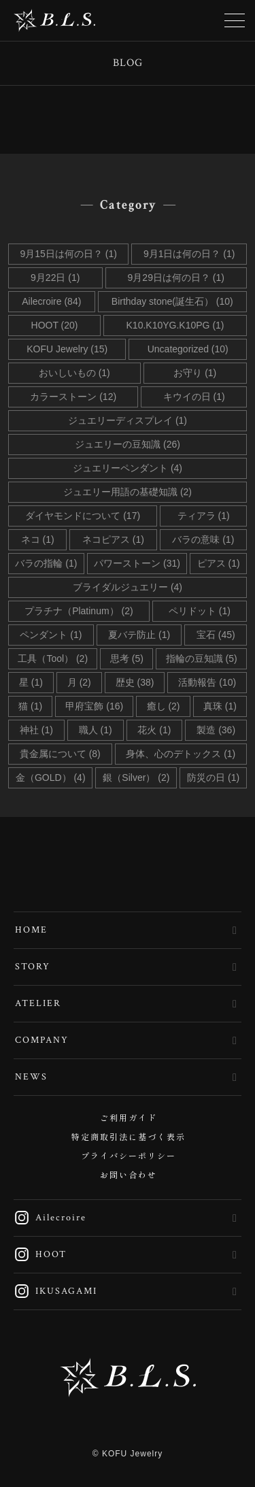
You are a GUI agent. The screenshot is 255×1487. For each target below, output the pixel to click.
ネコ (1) (37, 539)
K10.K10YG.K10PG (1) (175, 325)
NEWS (31, 1077)
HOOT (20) (54, 325)
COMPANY (42, 1040)
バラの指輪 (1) (46, 563)
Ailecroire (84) (51, 301)
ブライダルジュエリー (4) (127, 587)
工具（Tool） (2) (53, 658)
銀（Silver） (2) (136, 777)
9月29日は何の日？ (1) (176, 277)
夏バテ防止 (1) (139, 634)
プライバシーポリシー (128, 1157)
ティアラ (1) (203, 515)
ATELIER (38, 1003)
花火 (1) (154, 729)
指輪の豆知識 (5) (201, 658)
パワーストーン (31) (137, 563)
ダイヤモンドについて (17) (82, 515)
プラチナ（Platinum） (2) (78, 610)
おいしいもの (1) (74, 372)
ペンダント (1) (51, 634)
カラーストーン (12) (73, 396)
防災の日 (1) (213, 777)
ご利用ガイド (128, 1119)
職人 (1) (95, 729)
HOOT (40, 1254)
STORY (32, 966)
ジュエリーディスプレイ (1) (127, 420)
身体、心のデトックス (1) (180, 753)
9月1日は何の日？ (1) (189, 253)
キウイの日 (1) (194, 396)
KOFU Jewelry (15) (67, 349)
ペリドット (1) (200, 610)
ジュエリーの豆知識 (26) (127, 444)
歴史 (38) (135, 682)
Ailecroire (50, 1217)
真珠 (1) (220, 706)
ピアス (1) (218, 563)
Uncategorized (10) (188, 349)
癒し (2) (163, 706)
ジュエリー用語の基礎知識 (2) (127, 491)
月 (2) (79, 682)
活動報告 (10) (207, 682)
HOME (31, 930)
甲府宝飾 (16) (94, 706)
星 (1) (31, 682)
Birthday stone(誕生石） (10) (172, 301)
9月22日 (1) (55, 277)
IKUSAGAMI (55, 1291)
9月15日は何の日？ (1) (68, 253)
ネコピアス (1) (113, 539)
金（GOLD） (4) (51, 777)
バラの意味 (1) (203, 539)
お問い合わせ (128, 1176)
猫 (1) (30, 706)
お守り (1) (194, 372)
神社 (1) (36, 729)
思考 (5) (126, 658)
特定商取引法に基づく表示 (128, 1138)
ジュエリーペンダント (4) (127, 468)
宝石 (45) (216, 634)
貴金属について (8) (60, 753)
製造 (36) (216, 729)
